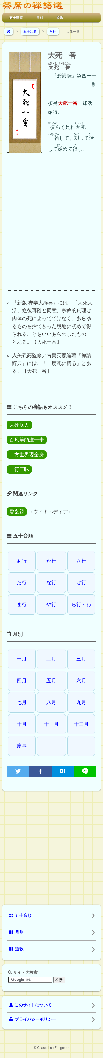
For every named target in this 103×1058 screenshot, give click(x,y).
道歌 (60, 17)
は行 (81, 582)
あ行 (22, 561)
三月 (81, 658)
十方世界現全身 (26, 454)
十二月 (81, 724)
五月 (51, 680)
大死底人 (19, 425)
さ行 (81, 561)
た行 (52, 31)
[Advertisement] (51, 226)
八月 (51, 702)
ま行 (22, 604)
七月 (22, 702)
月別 (39, 17)
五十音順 (16, 17)
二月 (51, 658)
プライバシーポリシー (32, 1019)
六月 (81, 680)
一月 (22, 658)
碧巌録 (16, 511)
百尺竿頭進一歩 (26, 440)
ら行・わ (81, 604)
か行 (51, 561)
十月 (22, 724)
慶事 (22, 746)
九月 (81, 702)
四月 (22, 680)
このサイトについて (30, 1005)
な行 (51, 582)
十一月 (51, 724)
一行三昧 (19, 469)
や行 (51, 604)
